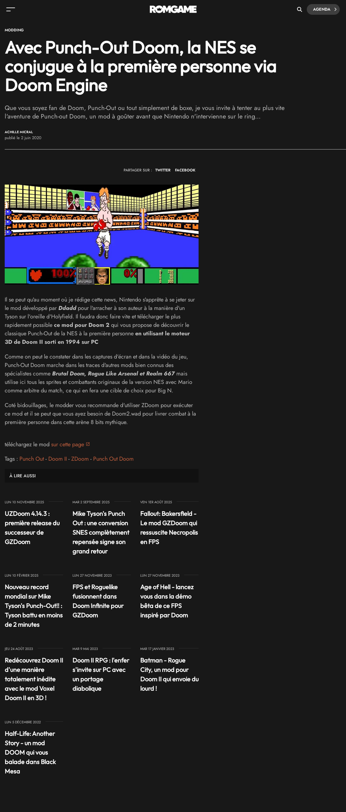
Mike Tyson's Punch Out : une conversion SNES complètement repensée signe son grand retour (100, 532)
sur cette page (67, 444)
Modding (14, 30)
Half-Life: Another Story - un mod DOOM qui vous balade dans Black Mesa (30, 752)
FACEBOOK (185, 170)
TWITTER (162, 170)
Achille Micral (19, 132)
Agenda (325, 9)
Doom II (57, 459)
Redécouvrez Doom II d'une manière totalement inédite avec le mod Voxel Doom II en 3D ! (34, 679)
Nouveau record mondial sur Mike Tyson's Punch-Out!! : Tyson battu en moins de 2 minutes (34, 605)
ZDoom (80, 459)
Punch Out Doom (113, 459)
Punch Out (31, 459)
